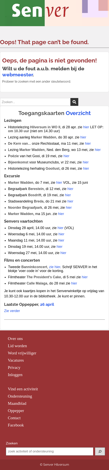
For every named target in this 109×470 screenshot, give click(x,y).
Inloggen (15, 374)
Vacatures (16, 360)
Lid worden (17, 345)
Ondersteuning (20, 396)
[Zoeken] (100, 451)
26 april (47, 304)
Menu (7, 7)
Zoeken (12, 443)
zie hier (54, 267)
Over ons (15, 338)
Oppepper (16, 410)
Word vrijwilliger (22, 353)
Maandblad (17, 403)
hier (86, 127)
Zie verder (12, 311)
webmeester (17, 75)
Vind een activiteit (23, 389)
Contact (14, 418)
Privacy (14, 367)
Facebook (16, 425)
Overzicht (78, 113)
